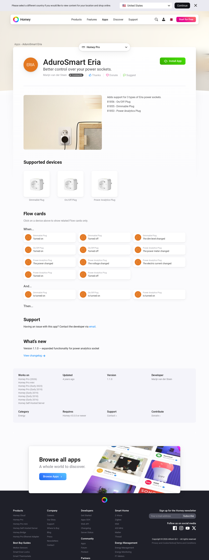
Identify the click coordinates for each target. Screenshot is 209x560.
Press (49, 536)
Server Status (87, 532)
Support (133, 21)
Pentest (84, 552)
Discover (118, 21)
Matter (118, 532)
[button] (146, 5)
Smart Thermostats (22, 556)
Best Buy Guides (22, 542)
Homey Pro (18, 519)
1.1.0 (109, 379)
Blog (49, 532)
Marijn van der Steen (162, 379)
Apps (105, 21)
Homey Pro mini (20, 524)
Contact (50, 545)
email (92, 326)
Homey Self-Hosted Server (25, 528)
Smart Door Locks (21, 552)
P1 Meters (119, 556)
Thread (118, 536)
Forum (84, 547)
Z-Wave (118, 515)
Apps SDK (85, 519)
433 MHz (119, 528)
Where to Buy (53, 528)
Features (92, 21)
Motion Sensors (20, 547)
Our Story (51, 519)
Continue (182, 5)
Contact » (112, 415)
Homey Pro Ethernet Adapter (26, 536)
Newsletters (52, 541)
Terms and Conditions (186, 543)
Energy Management (124, 547)
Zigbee (118, 519)
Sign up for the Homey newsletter (177, 510)
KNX (117, 524)
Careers (50, 515)
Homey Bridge (19, 532)
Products (76, 21)
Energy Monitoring (123, 552)
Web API (85, 524)
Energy (21, 415)
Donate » (156, 415)
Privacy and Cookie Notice (163, 543)
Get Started (86, 515)
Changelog (86, 528)
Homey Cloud (19, 515)
